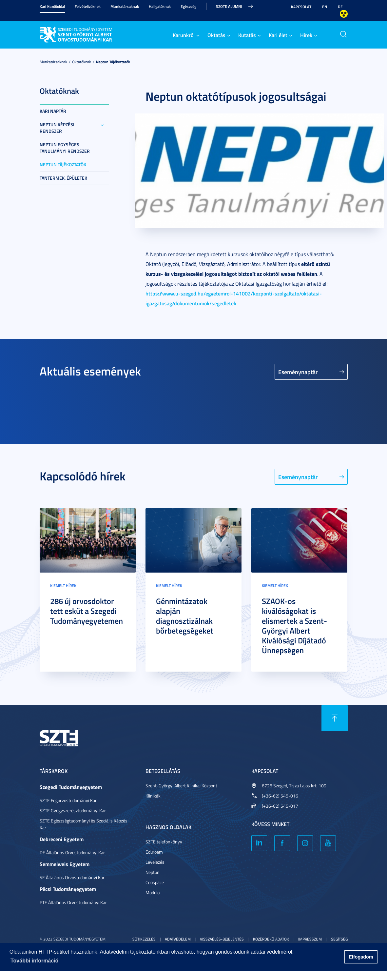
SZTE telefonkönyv (163, 842)
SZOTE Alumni (229, 6)
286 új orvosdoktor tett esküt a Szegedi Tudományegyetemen (86, 611)
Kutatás (247, 35)
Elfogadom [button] (361, 957)
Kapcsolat (301, 7)
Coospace (154, 882)
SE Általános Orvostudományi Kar (72, 877)
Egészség (188, 6)
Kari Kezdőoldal (52, 6)
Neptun (152, 872)
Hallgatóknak (160, 6)
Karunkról (184, 35)
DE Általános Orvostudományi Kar (72, 852)
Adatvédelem (178, 939)
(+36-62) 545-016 (280, 796)
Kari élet (278, 35)
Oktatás (216, 35)
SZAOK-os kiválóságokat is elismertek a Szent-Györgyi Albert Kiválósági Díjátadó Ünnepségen (294, 626)
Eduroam (154, 852)
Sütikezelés (144, 939)
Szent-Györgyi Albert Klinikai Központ (181, 785)
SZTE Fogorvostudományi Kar (68, 800)
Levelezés (154, 862)
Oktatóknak (81, 62)
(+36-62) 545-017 (280, 806)
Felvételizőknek (88, 6)
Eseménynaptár (298, 372)
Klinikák (153, 796)
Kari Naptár (53, 111)
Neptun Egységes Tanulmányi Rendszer (65, 147)
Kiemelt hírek (63, 585)
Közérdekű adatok (271, 939)
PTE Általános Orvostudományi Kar (73, 902)
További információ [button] (34, 960)
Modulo (152, 892)
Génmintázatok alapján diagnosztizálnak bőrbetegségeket (184, 616)
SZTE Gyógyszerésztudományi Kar (73, 810)
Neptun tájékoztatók (113, 62)
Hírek (306, 35)
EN (324, 7)
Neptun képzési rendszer (57, 127)
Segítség (339, 939)
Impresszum (310, 939)
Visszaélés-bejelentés (222, 939)
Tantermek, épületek (63, 178)
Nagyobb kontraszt (344, 14)
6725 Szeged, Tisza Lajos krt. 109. (294, 785)
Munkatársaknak (124, 6)
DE (340, 7)
